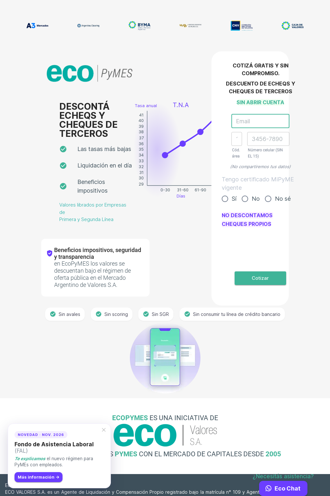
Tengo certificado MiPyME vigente (258, 183)
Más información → (39, 477)
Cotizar (260, 278)
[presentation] (260, 245)
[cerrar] (104, 430)
